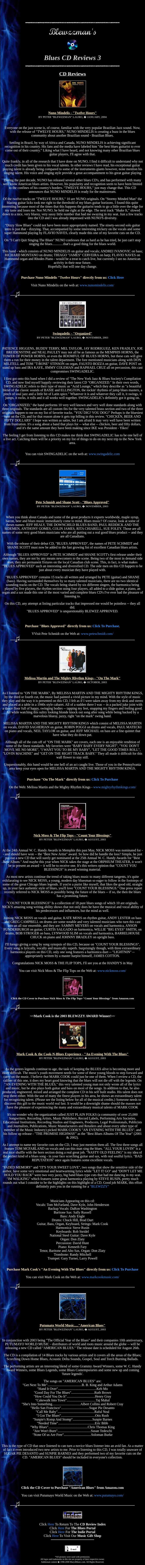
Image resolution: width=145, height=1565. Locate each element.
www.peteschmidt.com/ (97, 633)
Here (50, 1524)
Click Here (116, 277)
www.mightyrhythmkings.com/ (114, 787)
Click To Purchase (106, 626)
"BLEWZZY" (99, 1186)
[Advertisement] (72, 12)
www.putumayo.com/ (109, 1495)
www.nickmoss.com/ (112, 970)
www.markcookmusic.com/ (100, 1277)
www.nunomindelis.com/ (97, 285)
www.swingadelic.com (104, 454)
